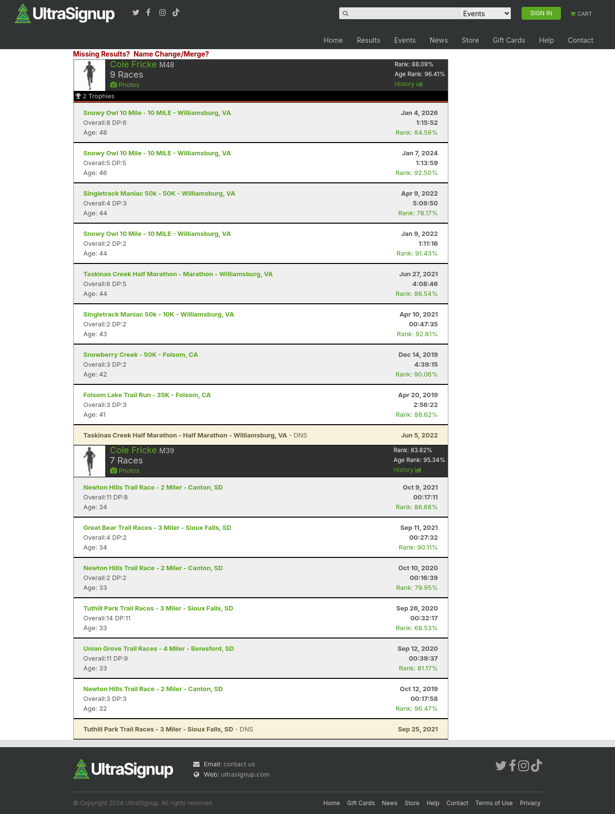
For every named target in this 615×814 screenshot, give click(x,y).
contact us (239, 764)
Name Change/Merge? (171, 54)
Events (405, 40)
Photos (125, 84)
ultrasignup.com (245, 774)
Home (333, 40)
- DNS (195, 435)
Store (470, 40)
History (409, 83)
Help (546, 40)
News (439, 40)
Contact (580, 40)
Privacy (530, 803)
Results (369, 40)
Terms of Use (494, 803)
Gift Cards (509, 40)
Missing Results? (101, 54)
